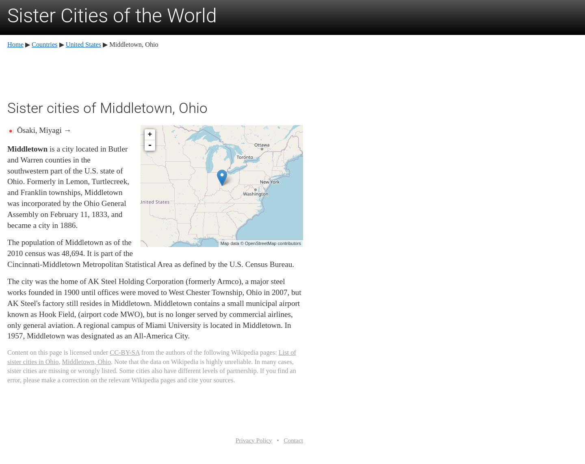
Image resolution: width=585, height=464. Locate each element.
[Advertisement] (155, 73)
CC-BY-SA (124, 352)
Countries (44, 44)
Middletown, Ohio (86, 362)
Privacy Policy (254, 440)
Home (15, 44)
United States (83, 44)
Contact (293, 440)
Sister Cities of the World (112, 15)
